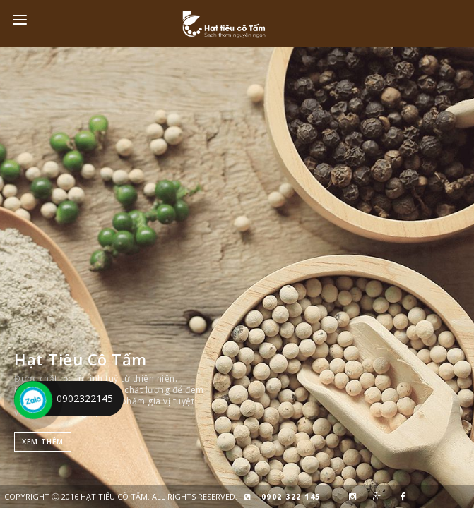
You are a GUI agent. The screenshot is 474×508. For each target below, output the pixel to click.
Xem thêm (43, 442)
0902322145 (85, 398)
